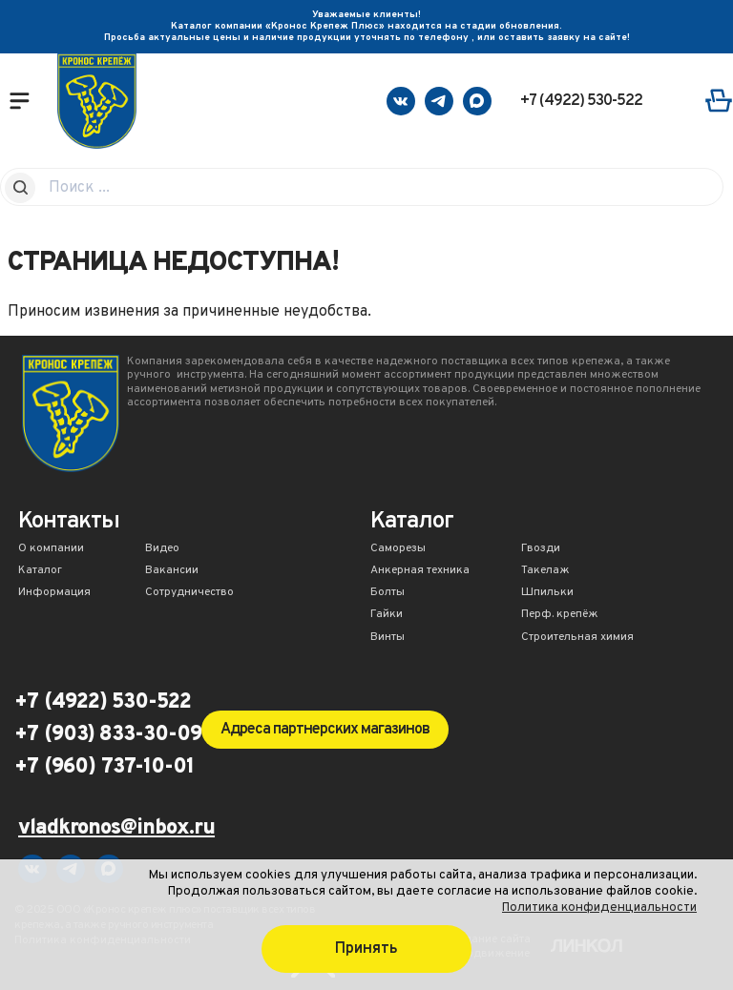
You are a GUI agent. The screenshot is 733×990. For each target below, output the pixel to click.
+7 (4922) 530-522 (581, 101)
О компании (51, 549)
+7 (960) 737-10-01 (104, 767)
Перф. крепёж (559, 615)
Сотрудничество (189, 593)
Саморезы (398, 549)
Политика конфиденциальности (599, 907)
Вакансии (172, 571)
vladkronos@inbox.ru (116, 829)
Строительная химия (577, 638)
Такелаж (545, 571)
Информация (54, 593)
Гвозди (540, 549)
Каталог (40, 571)
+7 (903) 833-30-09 (107, 735)
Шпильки (547, 593)
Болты (387, 593)
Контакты (68, 523)
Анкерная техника (420, 571)
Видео (162, 549)
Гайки (386, 615)
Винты (387, 638)
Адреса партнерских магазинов (324, 729)
